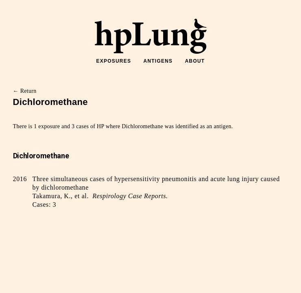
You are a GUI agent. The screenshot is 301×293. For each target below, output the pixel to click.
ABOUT (195, 61)
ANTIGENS (158, 61)
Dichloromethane (41, 155)
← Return (25, 91)
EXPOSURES (113, 61)
